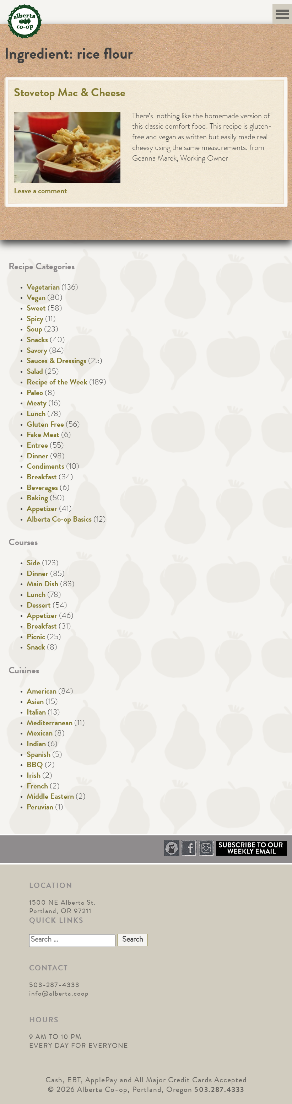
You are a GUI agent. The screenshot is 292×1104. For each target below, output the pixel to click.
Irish (33, 776)
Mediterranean (49, 724)
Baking (37, 499)
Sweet (36, 309)
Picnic (36, 638)
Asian (35, 702)
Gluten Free (45, 425)
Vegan (36, 298)
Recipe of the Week (57, 383)
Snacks (37, 341)
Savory (37, 351)
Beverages (42, 488)
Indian (36, 745)
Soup (34, 330)
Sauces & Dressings (56, 362)
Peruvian (40, 808)
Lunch (36, 415)
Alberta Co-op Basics (59, 520)
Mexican (40, 734)
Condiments (45, 467)
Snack (36, 648)
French (37, 787)
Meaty (37, 404)
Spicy (35, 320)
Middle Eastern (50, 797)
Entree (37, 446)
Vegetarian (43, 288)
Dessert (39, 606)
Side (33, 564)
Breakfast (42, 478)
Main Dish (42, 585)
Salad (35, 372)
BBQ (35, 766)
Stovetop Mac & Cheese (69, 94)
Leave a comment (40, 192)
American (41, 692)
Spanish (38, 755)
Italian (36, 713)
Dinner (37, 457)
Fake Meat (43, 436)
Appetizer (42, 509)
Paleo (35, 394)
